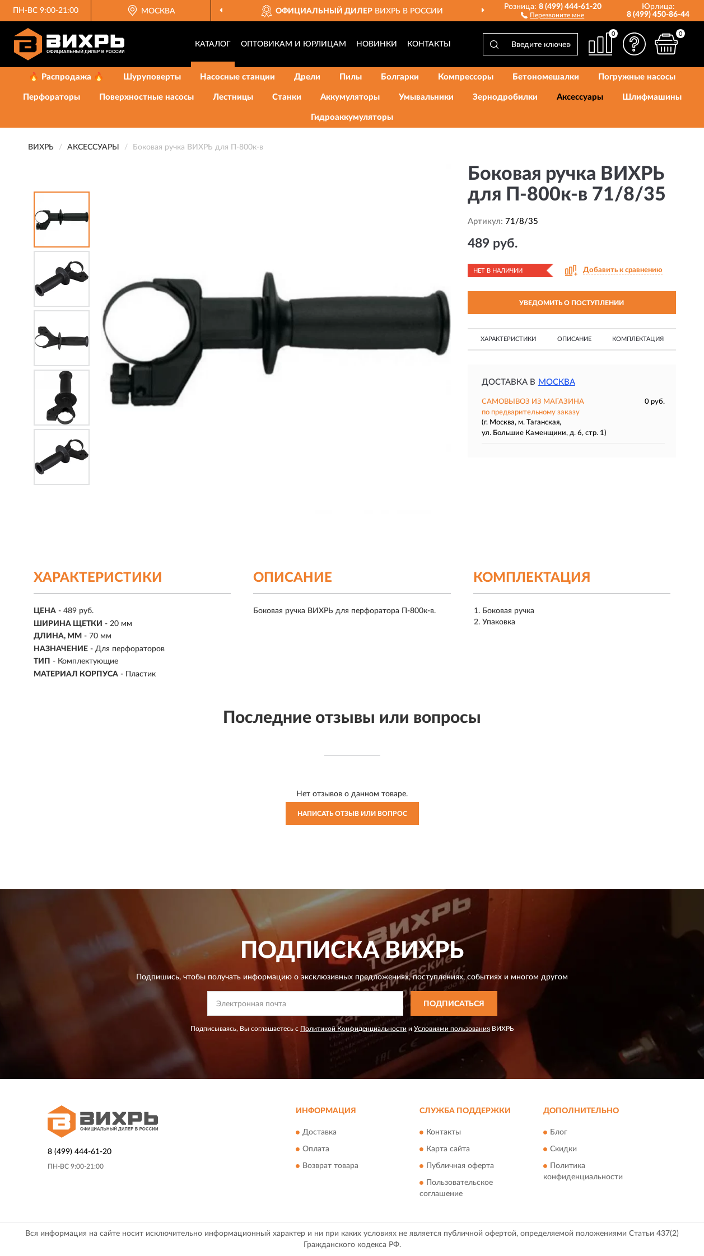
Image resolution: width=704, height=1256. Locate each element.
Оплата (315, 1149)
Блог (558, 1132)
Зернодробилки (505, 97)
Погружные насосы (636, 77)
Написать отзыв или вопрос (352, 813)
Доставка (319, 1132)
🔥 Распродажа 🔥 (66, 77)
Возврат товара (330, 1166)
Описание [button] (574, 339)
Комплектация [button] (638, 339)
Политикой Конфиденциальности (353, 1028)
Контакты (429, 44)
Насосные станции (237, 77)
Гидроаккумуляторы (352, 117)
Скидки (563, 1149)
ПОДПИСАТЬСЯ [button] (453, 1004)
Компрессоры (465, 77)
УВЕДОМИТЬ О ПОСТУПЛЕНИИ (571, 303)
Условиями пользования (452, 1028)
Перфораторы (51, 97)
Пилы (350, 77)
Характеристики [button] (508, 339)
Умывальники (426, 97)
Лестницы (233, 97)
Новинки (376, 44)
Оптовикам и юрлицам (293, 44)
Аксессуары (580, 97)
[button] (552, 14)
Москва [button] (556, 382)
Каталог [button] (213, 44)
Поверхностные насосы (146, 97)
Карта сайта (448, 1149)
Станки (286, 97)
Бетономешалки (545, 77)
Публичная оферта (460, 1166)
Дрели (307, 77)
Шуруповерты (152, 77)
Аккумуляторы (350, 97)
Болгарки (400, 77)
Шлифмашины (652, 97)
